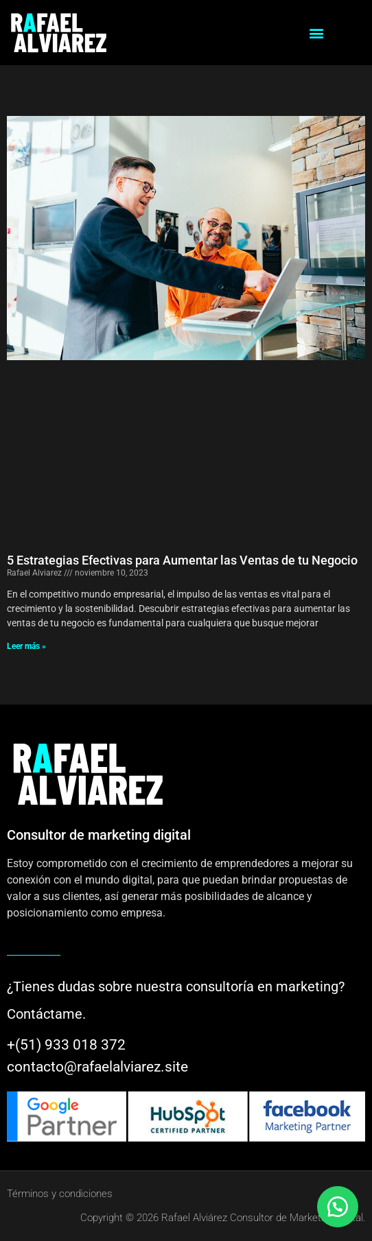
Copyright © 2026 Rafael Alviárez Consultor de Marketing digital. (222, 1218)
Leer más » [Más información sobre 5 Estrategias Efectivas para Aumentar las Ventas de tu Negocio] (26, 646)
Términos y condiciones (60, 1193)
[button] (316, 32)
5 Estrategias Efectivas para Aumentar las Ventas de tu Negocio (182, 560)
